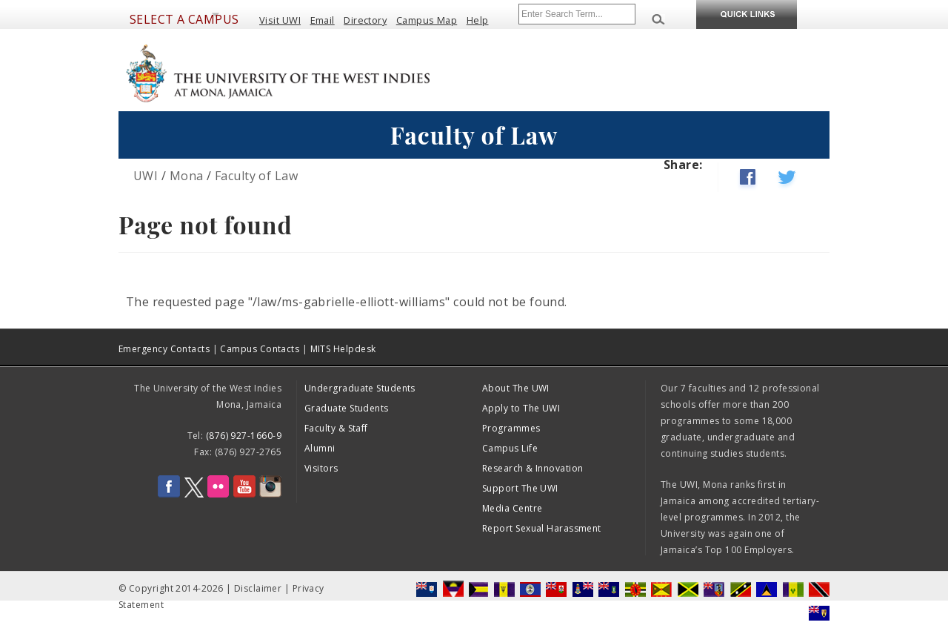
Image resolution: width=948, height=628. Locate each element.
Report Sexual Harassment (541, 528)
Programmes (511, 428)
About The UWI (516, 388)
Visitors (321, 468)
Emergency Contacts (164, 349)
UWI (145, 176)
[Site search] (576, 14)
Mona (187, 176)
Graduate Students (346, 408)
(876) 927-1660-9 (243, 435)
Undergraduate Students (359, 388)
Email (322, 20)
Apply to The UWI (521, 408)
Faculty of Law (256, 176)
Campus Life (510, 448)
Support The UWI (520, 488)
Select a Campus (184, 19)
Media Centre (512, 508)
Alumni (320, 448)
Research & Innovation (532, 468)
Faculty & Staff (336, 428)
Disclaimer (258, 588)
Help (478, 20)
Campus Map (427, 20)
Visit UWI (280, 20)
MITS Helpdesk (343, 349)
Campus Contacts (259, 349)
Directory (365, 20)
